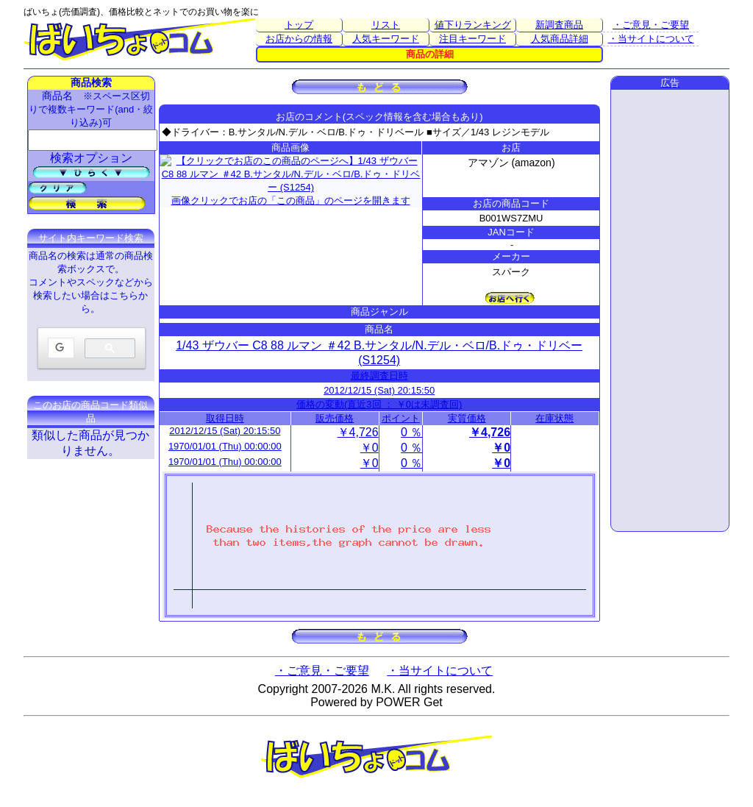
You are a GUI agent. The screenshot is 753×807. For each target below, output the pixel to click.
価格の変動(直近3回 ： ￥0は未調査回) (379, 404)
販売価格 (334, 418)
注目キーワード (472, 38)
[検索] (59, 348)
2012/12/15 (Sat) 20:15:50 (379, 390)
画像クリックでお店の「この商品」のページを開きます (290, 171)
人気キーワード (385, 38)
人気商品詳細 (559, 38)
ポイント (401, 418)
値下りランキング (473, 24)
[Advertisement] (670, 310)
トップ (299, 24)
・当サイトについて (651, 38)
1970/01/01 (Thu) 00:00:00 (225, 446)
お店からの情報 (298, 38)
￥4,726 (358, 432)
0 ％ (411, 432)
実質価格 (467, 418)
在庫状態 (554, 418)
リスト (385, 24)
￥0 (369, 447)
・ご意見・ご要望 (651, 24)
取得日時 (225, 418)
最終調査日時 (379, 375)
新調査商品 (559, 24)
